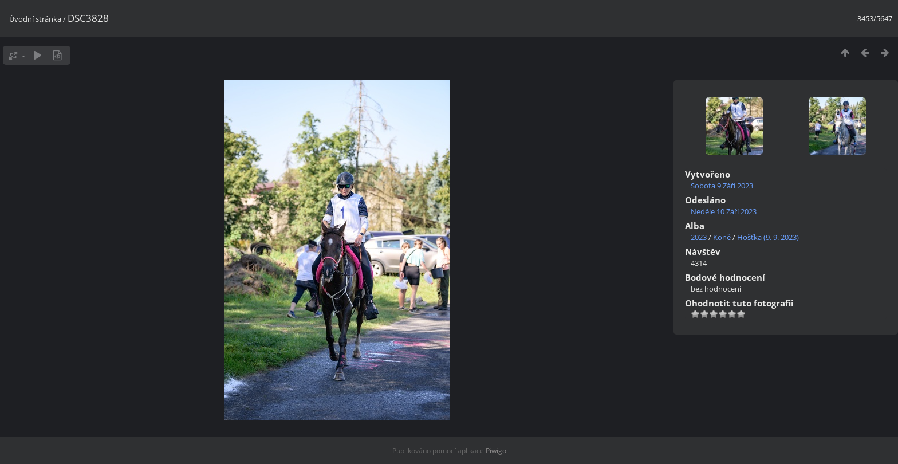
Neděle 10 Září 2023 (724, 211)
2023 (699, 237)
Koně (722, 237)
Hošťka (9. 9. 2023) (768, 237)
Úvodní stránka (35, 19)
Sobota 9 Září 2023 (722, 185)
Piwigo (496, 450)
